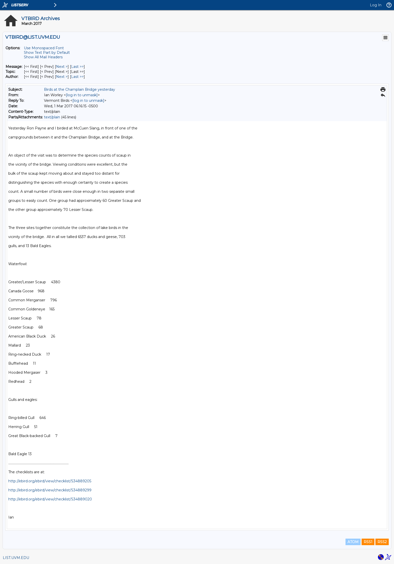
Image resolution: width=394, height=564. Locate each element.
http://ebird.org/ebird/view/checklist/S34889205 (49, 481)
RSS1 (368, 542)
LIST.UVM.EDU (16, 557)
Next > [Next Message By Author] (62, 76)
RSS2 (382, 542)
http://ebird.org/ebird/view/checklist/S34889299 (49, 490)
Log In (375, 5)
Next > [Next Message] (62, 66)
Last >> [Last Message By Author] (77, 76)
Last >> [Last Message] (77, 66)
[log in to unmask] (82, 95)
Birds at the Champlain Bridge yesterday (79, 89)
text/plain (52, 117)
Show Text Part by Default (47, 52)
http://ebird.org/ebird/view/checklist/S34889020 (50, 499)
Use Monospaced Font (44, 48)
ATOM (353, 542)
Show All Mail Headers (43, 57)
